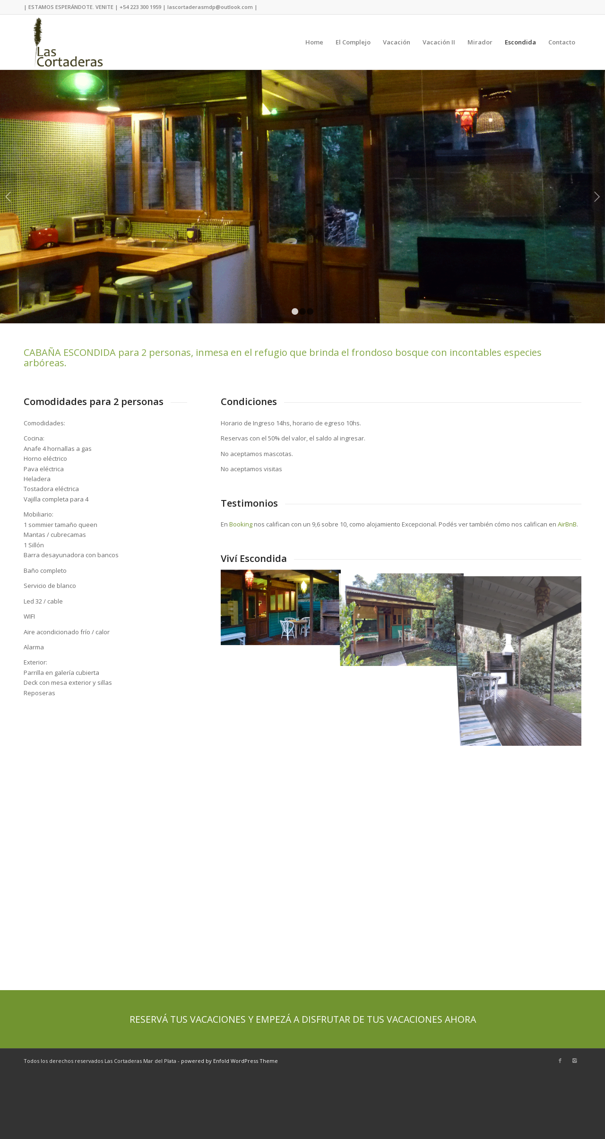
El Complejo (353, 42)
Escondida (520, 42)
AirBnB (567, 524)
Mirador (480, 42)
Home (314, 42)
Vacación (396, 42)
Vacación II (439, 42)
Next (596, 196)
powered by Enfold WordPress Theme (229, 1060)
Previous (8, 196)
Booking (240, 524)
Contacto (561, 42)
